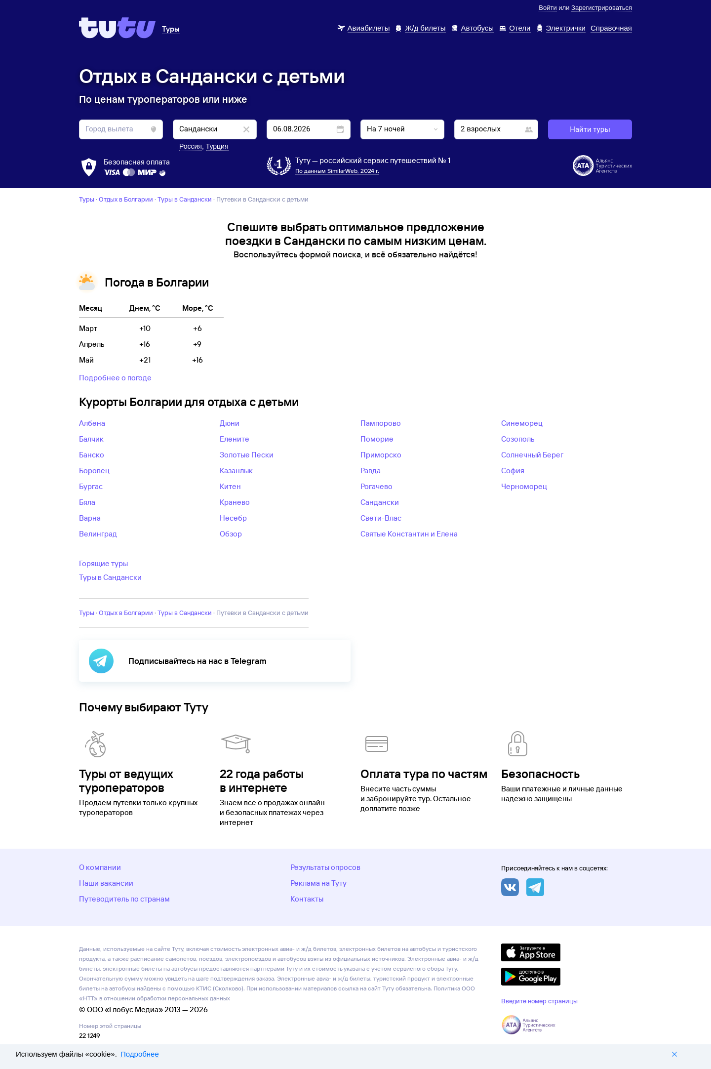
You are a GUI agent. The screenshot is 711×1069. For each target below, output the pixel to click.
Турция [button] (217, 146)
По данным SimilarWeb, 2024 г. (337, 170)
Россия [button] (190, 146)
